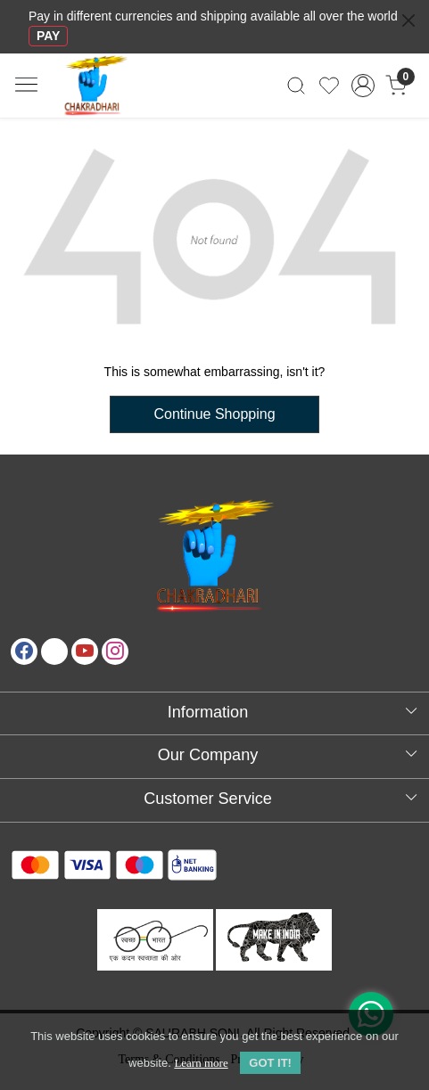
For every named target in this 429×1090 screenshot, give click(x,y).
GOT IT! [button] (270, 1063)
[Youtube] (84, 651)
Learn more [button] (200, 1063)
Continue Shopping (214, 414)
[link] (296, 85)
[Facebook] (24, 651)
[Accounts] (362, 85)
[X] (54, 651)
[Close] (408, 20)
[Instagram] (115, 651)
